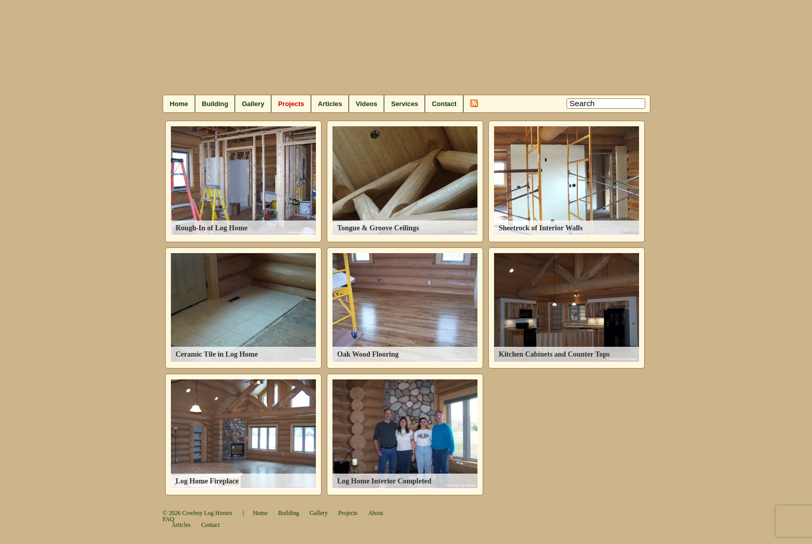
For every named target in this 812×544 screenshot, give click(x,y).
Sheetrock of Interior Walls (541, 228)
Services (404, 104)
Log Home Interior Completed (384, 481)
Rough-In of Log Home (212, 228)
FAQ (168, 519)
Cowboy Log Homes (207, 513)
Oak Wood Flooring (368, 354)
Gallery (253, 104)
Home (179, 104)
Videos (367, 104)
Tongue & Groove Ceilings (378, 228)
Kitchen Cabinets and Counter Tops (554, 354)
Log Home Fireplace (207, 481)
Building (215, 104)
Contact (444, 104)
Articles (330, 104)
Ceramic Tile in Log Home (217, 354)
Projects (291, 104)
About (375, 513)
